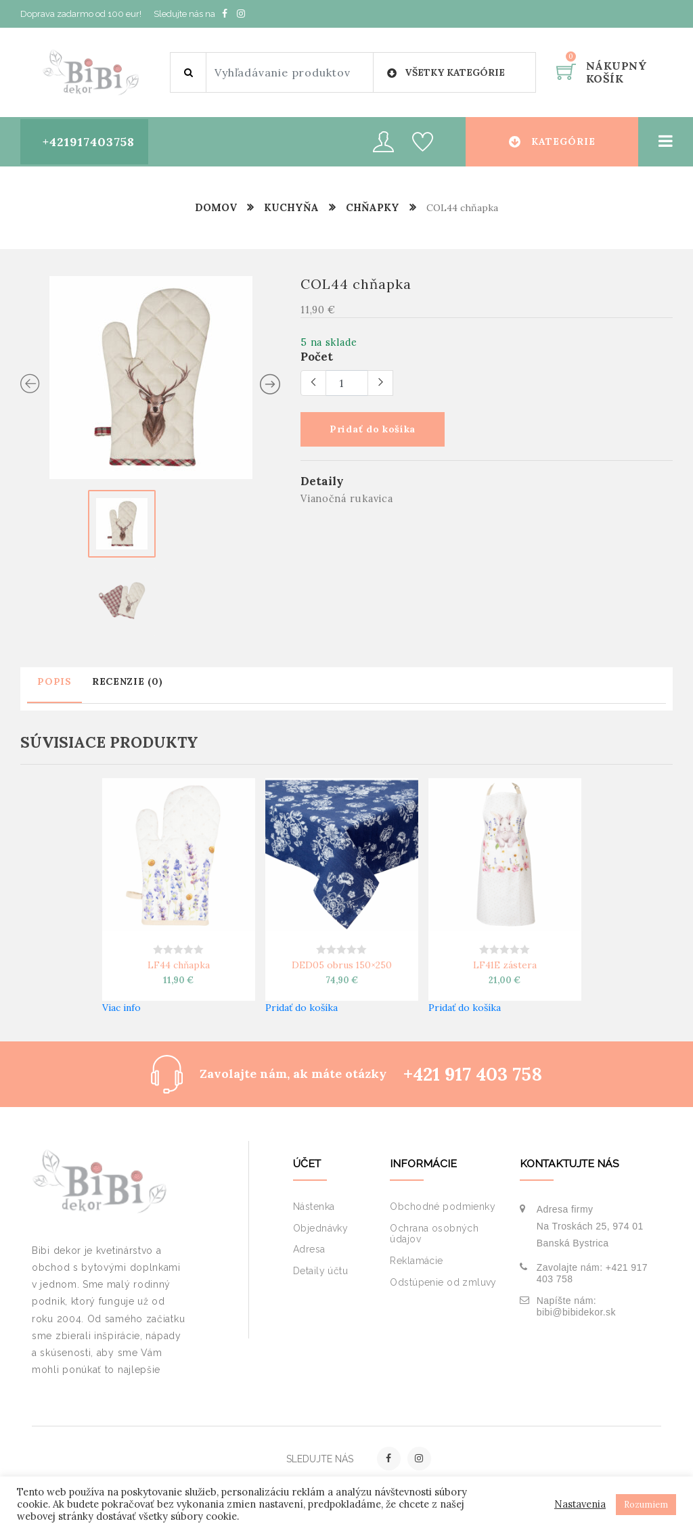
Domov (215, 207)
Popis (54, 681)
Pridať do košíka (375, 430)
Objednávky (320, 1228)
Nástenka (313, 1206)
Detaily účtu (320, 1270)
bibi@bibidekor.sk (576, 1312)
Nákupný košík (616, 72)
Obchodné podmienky (442, 1206)
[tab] (54, 688)
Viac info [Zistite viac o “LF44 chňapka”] (121, 1007)
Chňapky (373, 207)
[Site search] (290, 72)
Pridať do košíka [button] (301, 1007)
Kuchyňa (291, 207)
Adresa (309, 1249)
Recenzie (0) (127, 681)
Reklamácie (416, 1260)
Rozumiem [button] (646, 1504)
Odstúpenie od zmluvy (443, 1282)
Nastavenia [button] (580, 1504)
